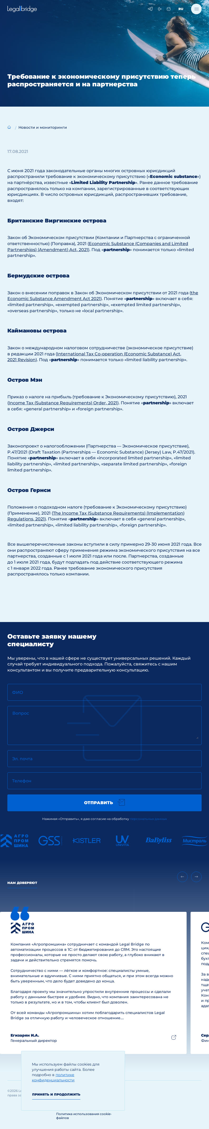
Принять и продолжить (56, 1094)
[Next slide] (196, 877)
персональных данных (148, 819)
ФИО (17, 692)
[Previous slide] (182, 877)
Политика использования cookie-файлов (84, 1116)
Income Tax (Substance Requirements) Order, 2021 (63, 402)
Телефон (21, 780)
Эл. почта (22, 758)
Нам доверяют (22, 883)
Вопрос (20, 713)
